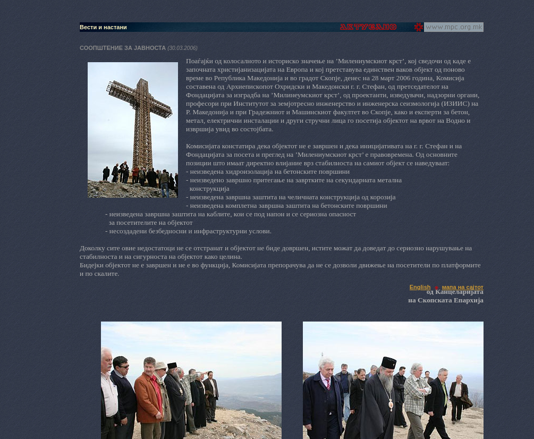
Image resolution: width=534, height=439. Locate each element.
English (420, 287)
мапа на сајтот (463, 287)
